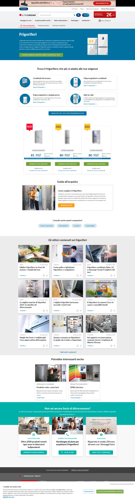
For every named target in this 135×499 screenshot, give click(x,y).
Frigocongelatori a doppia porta (46, 95)
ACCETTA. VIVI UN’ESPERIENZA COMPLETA (110, 491)
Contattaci (24, 9)
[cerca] (54, 15)
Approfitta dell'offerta (38, 164)
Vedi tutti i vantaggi (101, 452)
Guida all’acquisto (43, 25)
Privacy (5, 497)
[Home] (20, 476)
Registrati (108, 20)
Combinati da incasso (42, 78)
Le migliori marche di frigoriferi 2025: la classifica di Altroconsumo (33, 304)
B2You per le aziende (92, 9)
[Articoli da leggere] (44, 276)
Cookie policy (10, 497)
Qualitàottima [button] (38, 155)
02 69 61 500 (67, 452)
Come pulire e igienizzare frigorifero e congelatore (64, 268)
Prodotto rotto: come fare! (48, 387)
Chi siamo (75, 9)
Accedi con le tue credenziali (38, 170)
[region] (67, 490)
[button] (43, 158)
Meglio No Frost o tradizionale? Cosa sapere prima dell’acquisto (33, 338)
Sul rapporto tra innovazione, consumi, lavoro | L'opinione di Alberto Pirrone (99, 340)
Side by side (89, 95)
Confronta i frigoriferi (59, 25)
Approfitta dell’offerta (68, 414)
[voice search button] (74, 15)
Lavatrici (77, 226)
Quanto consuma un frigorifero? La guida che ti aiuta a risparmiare (67, 338)
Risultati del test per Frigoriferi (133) (67, 113)
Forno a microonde (47, 226)
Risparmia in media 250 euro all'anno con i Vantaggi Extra (101, 443)
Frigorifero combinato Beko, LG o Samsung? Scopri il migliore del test (101, 269)
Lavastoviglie (90, 226)
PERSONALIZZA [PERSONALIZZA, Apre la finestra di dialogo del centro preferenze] (89, 491)
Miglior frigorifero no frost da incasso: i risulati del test (32, 268)
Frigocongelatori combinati (95, 78)
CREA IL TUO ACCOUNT (80, 470)
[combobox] (60, 15)
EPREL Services (76, 387)
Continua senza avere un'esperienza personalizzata (122, 483)
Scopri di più (66, 205)
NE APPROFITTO (102, 3)
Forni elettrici (63, 226)
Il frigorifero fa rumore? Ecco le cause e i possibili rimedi (100, 303)
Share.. (47, 276)
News (82, 9)
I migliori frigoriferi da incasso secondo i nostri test (66, 303)
